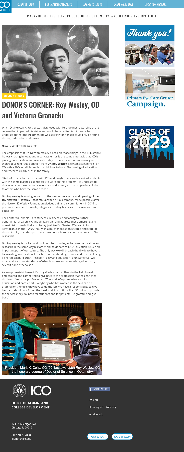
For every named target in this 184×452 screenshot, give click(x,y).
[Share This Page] (99, 389)
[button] (58, 4)
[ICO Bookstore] (122, 436)
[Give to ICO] (97, 436)
